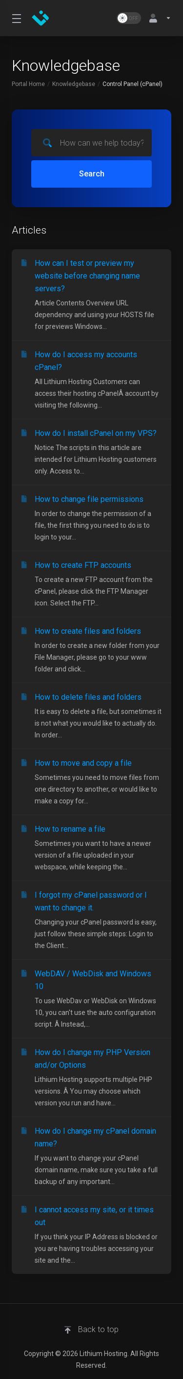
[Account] (158, 18)
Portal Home (28, 84)
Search (91, 173)
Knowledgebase (73, 84)
